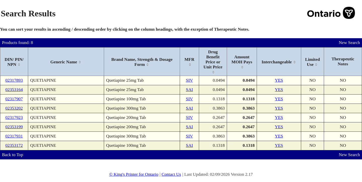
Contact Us (171, 174)
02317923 (14, 117)
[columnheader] (14, 62)
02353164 (14, 89)
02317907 (14, 99)
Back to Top (12, 154)
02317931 (14, 136)
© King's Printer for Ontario (133, 174)
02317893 (14, 80)
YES (279, 80)
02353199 (14, 126)
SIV (189, 80)
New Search (349, 42)
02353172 (14, 145)
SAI (189, 89)
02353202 (14, 108)
